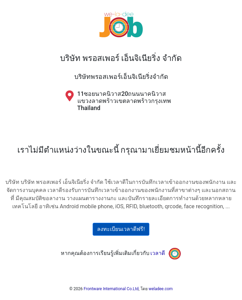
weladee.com (161, 288)
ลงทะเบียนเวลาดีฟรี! (121, 229)
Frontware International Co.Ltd (111, 288)
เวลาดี (157, 253)
